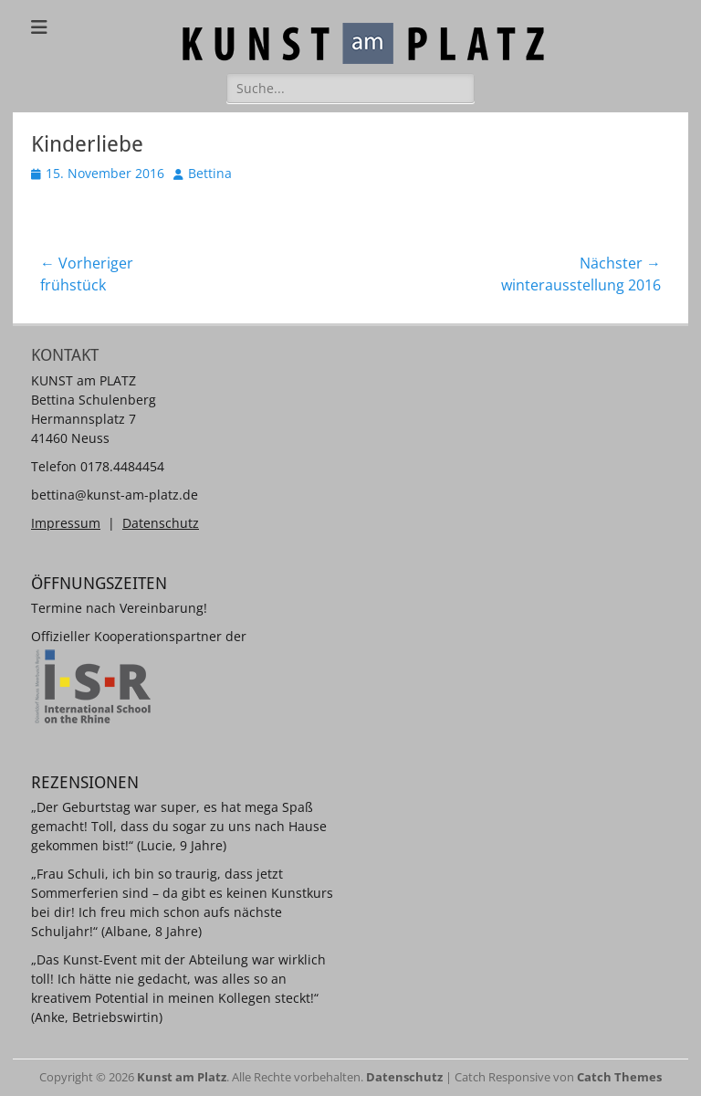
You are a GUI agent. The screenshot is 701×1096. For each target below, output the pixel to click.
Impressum (65, 523)
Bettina (210, 173)
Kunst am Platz (181, 1077)
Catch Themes (619, 1077)
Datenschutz (160, 523)
